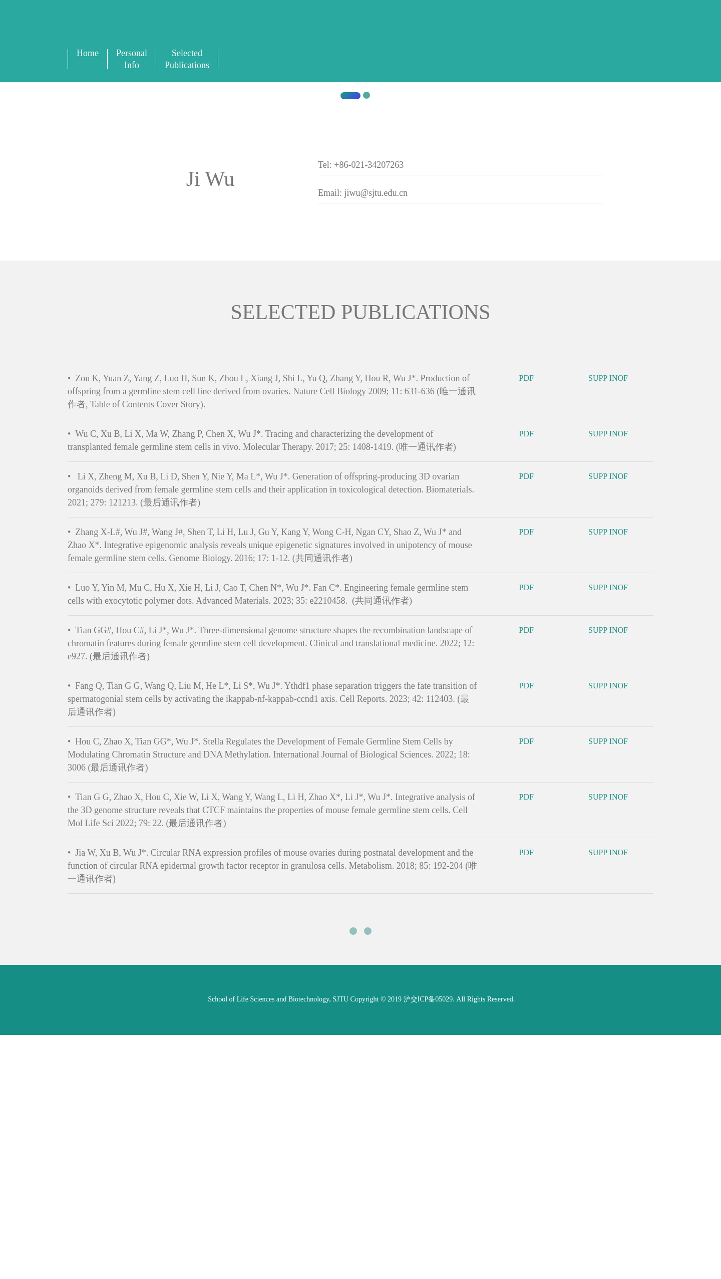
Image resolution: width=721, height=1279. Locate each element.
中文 (479, 31)
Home (88, 53)
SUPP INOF (615, 876)
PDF (533, 876)
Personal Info (131, 59)
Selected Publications (187, 59)
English (465, 31)
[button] (54, 297)
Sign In (494, 31)
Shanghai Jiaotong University (197, 471)
